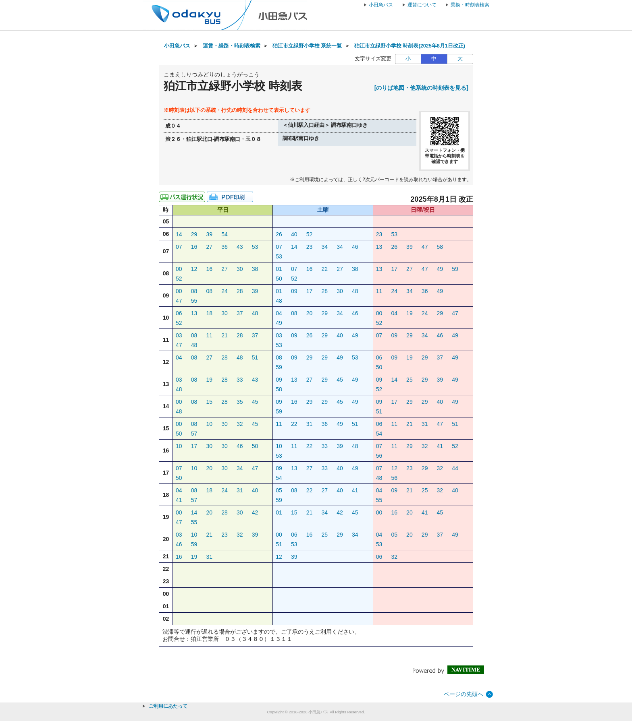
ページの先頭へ (463, 694)
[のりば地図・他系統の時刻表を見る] (421, 88)
